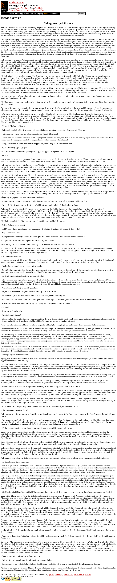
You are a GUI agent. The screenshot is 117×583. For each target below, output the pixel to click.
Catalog (26, 14)
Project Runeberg (15, 14)
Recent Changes (36, 14)
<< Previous (35, 10)
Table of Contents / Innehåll (19, 10)
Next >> (44, 10)
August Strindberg (22, 8)
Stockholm (39, 8)
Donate (45, 14)
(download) (68, 575)
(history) (59, 575)
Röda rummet (16, 2)
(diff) (51, 575)
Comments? (54, 14)
